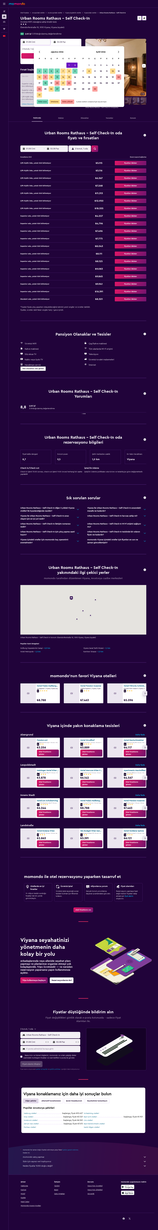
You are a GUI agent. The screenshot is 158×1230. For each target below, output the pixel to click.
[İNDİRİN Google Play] (127, 1187)
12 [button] (51, 77)
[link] (48, 753)
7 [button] (63, 71)
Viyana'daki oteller (90, 13)
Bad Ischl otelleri (90, 1117)
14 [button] (63, 77)
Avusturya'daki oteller (55, 13)
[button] (4, 4)
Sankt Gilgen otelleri (92, 1127)
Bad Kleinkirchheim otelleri (94, 1124)
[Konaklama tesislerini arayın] (4, 16)
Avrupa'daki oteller (38, 13)
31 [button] (39, 95)
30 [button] (75, 89)
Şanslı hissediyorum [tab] (74, 1101)
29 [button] (69, 89)
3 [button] (39, 71)
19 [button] (51, 83)
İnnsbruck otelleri (31, 1120)
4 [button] (45, 71)
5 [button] (51, 71)
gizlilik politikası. (55, 1069)
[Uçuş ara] (4, 11)
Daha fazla (140, 735)
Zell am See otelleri (31, 1124)
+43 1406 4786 (26, 30)
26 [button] (51, 89)
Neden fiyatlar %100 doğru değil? (84, 1165)
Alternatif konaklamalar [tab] (51, 1101)
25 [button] (45, 89)
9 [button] (75, 71)
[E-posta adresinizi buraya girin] (52, 1049)
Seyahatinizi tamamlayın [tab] (97, 1101)
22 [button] (69, 83)
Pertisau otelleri (30, 1127)
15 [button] (69, 77)
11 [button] (45, 77)
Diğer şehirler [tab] (30, 1101)
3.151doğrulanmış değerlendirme (46, 34)
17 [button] (39, 83)
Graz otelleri (28, 1117)
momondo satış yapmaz (84, 1157)
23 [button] (75, 83)
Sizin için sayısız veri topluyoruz (84, 1161)
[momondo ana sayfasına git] (17, 3)
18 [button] (45, 83)
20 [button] (57, 83)
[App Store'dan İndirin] (127, 1193)
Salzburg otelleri (30, 1113)
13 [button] (57, 77)
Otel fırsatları (24, 13)
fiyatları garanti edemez (70, 1150)
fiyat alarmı (129, 896)
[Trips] (4, 28)
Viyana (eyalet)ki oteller (73, 13)
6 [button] (57, 71)
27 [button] (57, 89)
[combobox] (52, 1035)
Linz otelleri (88, 1120)
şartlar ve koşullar (42, 1069)
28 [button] (63, 89)
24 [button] (39, 89)
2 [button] (75, 65)
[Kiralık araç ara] (4, 21)
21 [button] (63, 83)
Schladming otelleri (91, 1113)
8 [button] (69, 71)
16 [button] (75, 77)
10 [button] (39, 77)
